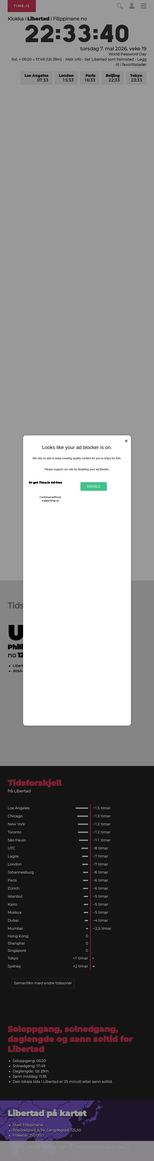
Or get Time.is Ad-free (45, 482)
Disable (93, 486)
